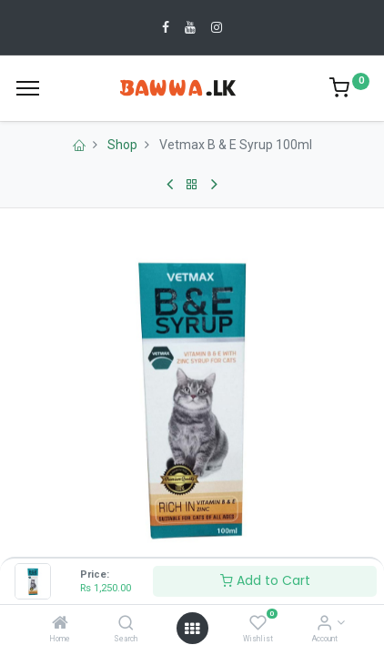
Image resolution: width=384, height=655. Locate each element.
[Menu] (28, 88)
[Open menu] (192, 629)
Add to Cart (265, 580)
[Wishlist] (258, 624)
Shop (122, 144)
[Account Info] (324, 624)
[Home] (60, 624)
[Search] (126, 624)
